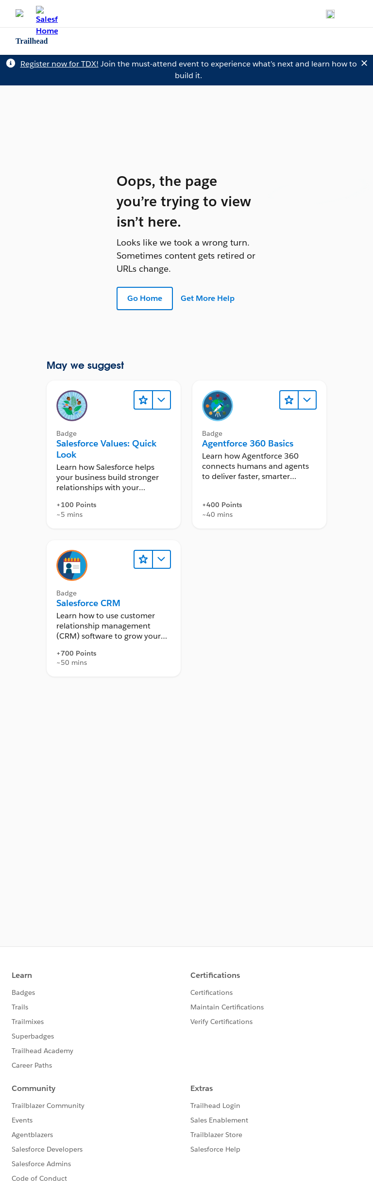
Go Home (144, 298)
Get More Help (208, 298)
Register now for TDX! (59, 64)
